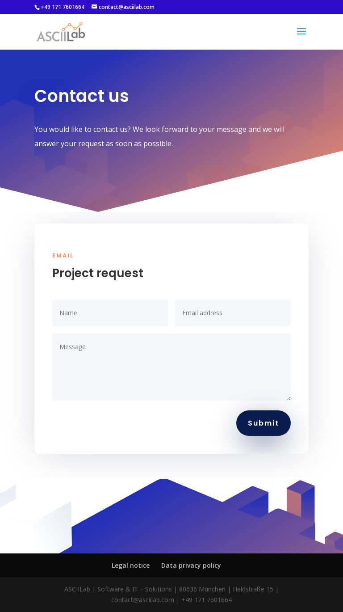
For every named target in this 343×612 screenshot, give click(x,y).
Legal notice (131, 565)
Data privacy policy (191, 565)
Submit (263, 423)
